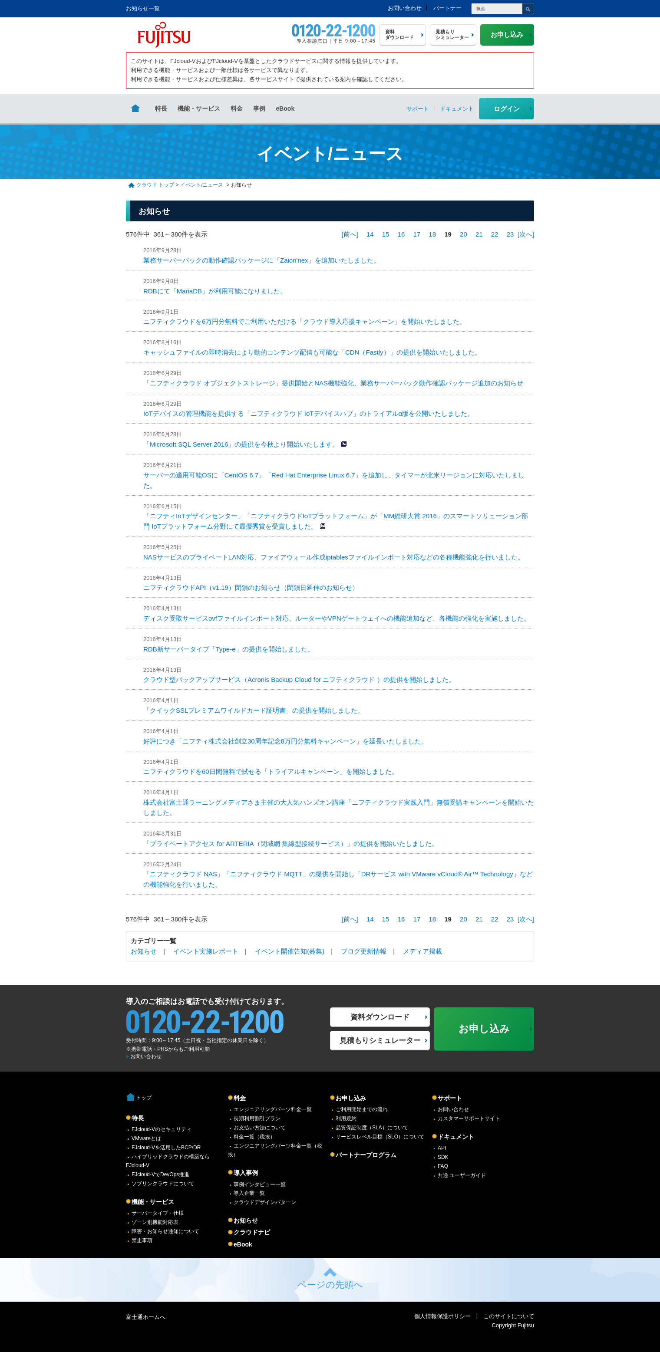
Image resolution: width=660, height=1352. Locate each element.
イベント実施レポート (205, 951)
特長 (161, 108)
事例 (259, 108)
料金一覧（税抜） (254, 1137)
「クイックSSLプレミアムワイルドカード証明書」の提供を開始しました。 (253, 710)
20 (463, 234)
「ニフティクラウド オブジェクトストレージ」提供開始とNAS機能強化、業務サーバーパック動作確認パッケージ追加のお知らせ (333, 383)
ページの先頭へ (330, 1284)
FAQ (443, 1166)
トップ (144, 1098)
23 (510, 234)
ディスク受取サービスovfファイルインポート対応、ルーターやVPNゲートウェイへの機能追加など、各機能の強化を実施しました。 (336, 618)
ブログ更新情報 (363, 951)
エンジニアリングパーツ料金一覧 (273, 1109)
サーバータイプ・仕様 (158, 1213)
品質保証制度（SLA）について (372, 1128)
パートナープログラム (366, 1154)
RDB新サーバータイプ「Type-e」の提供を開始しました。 (228, 649)
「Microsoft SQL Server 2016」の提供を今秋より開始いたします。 (241, 444)
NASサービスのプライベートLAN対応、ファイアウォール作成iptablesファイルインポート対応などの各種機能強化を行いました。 (333, 557)
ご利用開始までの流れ (362, 1109)
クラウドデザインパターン (265, 1202)
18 (432, 234)
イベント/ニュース (201, 185)
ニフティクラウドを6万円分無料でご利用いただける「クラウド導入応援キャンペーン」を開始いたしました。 (304, 321)
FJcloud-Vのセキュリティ (161, 1129)
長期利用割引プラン (257, 1118)
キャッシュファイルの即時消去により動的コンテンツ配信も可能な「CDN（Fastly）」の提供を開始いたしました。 (312, 352)
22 (494, 234)
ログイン (507, 108)
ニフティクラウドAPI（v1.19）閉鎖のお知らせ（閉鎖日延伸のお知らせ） (251, 587)
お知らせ (144, 951)
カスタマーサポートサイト (469, 1118)
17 (416, 234)
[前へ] (349, 234)
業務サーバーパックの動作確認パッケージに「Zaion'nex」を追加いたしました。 (261, 260)
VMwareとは (146, 1138)
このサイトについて (508, 1316)
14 (370, 234)
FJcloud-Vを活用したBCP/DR (166, 1148)
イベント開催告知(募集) (289, 951)
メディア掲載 (422, 951)
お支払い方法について (260, 1128)
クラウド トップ (155, 185)
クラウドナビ (252, 1232)
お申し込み (351, 1098)
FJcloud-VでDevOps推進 (160, 1174)
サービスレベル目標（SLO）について (380, 1137)
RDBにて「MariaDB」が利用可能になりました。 (215, 291)
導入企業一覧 (249, 1193)
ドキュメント (456, 1136)
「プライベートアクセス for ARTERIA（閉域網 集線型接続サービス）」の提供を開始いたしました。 (290, 843)
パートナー (447, 8)
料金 (237, 108)
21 (479, 234)
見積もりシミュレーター (380, 1040)
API (442, 1148)
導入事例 (246, 1172)
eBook (285, 108)
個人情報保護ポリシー (442, 1316)
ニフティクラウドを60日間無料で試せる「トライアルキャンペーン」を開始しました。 (270, 771)
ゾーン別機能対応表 (155, 1222)
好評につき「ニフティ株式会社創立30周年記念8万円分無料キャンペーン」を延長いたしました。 (285, 741)
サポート (450, 1098)
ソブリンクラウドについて (163, 1184)
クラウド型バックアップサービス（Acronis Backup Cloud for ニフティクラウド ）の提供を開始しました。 (299, 679)
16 (401, 234)
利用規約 (346, 1118)
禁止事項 (142, 1240)
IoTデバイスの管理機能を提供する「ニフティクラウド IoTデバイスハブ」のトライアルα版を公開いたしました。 (308, 413)
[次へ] (526, 234)
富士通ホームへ (145, 1317)
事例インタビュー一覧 (260, 1184)
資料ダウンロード (379, 1017)
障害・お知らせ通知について (165, 1231)
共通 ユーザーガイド (462, 1175)
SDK (443, 1157)
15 (385, 234)
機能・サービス (199, 108)
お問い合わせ (405, 8)
